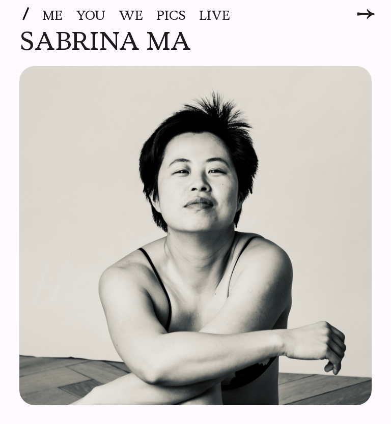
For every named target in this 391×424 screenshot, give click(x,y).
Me (52, 15)
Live (214, 15)
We (131, 15)
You (90, 15)
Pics (171, 15)
